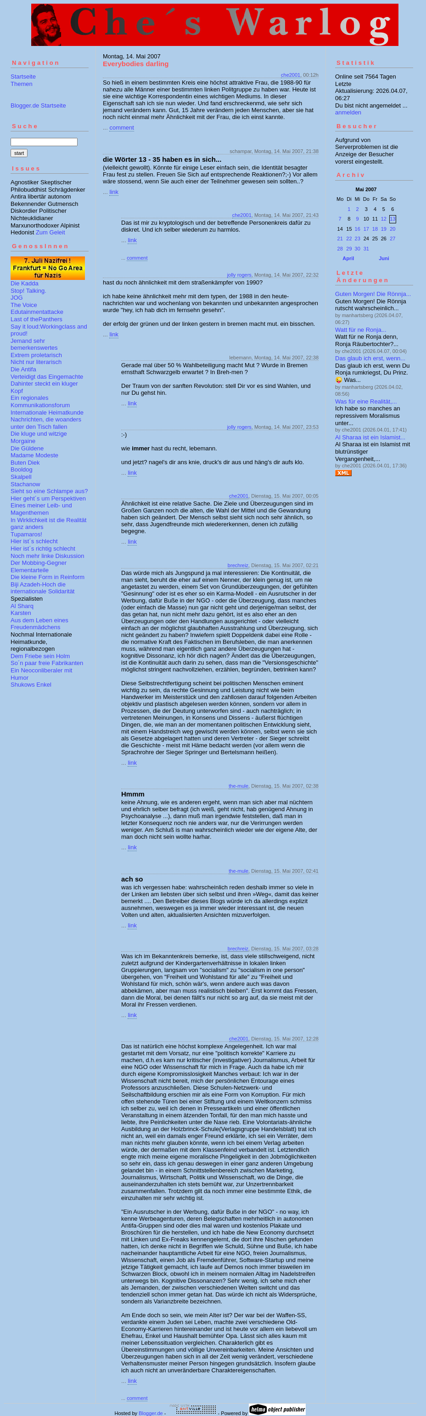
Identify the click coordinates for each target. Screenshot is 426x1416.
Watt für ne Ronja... (361, 329)
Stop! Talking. (28, 290)
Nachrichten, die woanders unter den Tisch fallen (46, 423)
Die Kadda (25, 283)
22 (349, 238)
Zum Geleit (50, 232)
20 (392, 229)
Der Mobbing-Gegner (39, 562)
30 (357, 248)
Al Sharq (22, 606)
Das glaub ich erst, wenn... (370, 358)
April (348, 258)
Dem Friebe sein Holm (40, 656)
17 (366, 229)
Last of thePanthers (36, 319)
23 (357, 238)
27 (392, 238)
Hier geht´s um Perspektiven (48, 498)
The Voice (24, 304)
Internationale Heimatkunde (47, 412)
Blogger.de (151, 1413)
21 (340, 238)
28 (340, 248)
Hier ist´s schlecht (34, 541)
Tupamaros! (26, 534)
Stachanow (25, 484)
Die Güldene (27, 448)
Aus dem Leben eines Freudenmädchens (39, 624)
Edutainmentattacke (37, 311)
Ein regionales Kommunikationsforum (40, 401)
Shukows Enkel (31, 684)
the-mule (238, 786)
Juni (384, 258)
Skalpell (21, 476)
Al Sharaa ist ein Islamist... (370, 437)
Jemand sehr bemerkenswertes (34, 344)
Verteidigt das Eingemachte (47, 376)
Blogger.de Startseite (38, 105)
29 (349, 248)
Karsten (21, 612)
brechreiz (238, 565)
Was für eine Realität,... (366, 401)
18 (375, 229)
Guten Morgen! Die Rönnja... (373, 293)
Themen (22, 83)
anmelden (348, 112)
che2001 (290, 75)
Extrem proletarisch (36, 355)
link (113, 191)
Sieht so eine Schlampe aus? (49, 491)
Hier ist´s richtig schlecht (43, 548)
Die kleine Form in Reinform (47, 577)
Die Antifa (23, 369)
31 (366, 248)
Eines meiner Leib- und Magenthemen (41, 509)
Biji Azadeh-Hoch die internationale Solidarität (42, 588)
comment (121, 127)
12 (384, 219)
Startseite (23, 76)
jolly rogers (239, 275)
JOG (17, 297)
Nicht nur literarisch (36, 361)
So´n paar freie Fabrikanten (47, 663)
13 (392, 219)
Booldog (22, 469)
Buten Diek (25, 462)
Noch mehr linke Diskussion (47, 555)
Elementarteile (30, 570)
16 (357, 229)
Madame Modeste (34, 455)
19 (384, 229)
